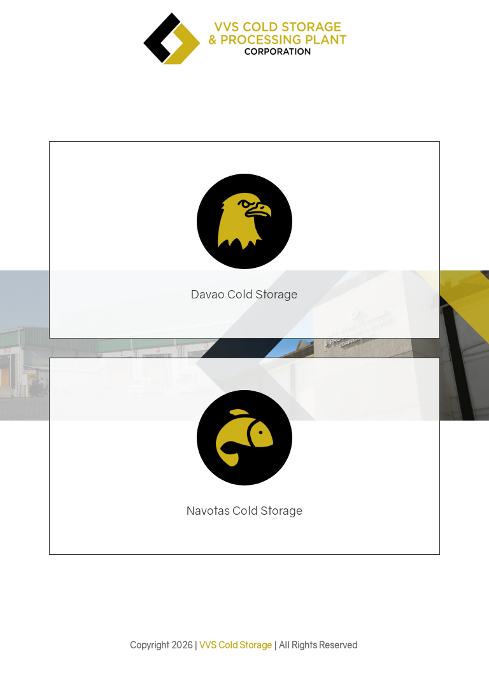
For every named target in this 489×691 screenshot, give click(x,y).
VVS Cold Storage (235, 644)
